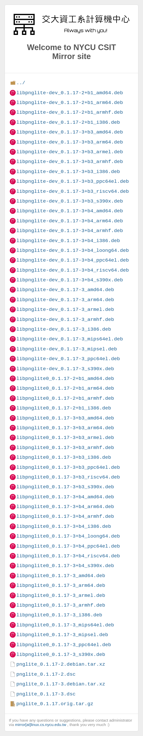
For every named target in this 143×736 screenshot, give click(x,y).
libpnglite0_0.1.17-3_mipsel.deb (62, 634)
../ (20, 82)
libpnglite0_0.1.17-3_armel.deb (60, 595)
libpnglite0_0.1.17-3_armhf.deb (60, 605)
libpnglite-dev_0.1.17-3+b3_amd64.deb (69, 132)
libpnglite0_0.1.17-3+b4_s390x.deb (65, 565)
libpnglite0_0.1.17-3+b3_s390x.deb (65, 486)
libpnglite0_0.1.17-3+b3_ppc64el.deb (68, 467)
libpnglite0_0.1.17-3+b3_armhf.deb (65, 447)
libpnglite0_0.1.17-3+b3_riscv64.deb (68, 477)
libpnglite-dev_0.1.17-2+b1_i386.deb (68, 122)
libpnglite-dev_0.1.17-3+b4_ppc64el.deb (72, 260)
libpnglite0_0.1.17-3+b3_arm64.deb (65, 427)
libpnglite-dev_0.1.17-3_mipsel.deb (66, 349)
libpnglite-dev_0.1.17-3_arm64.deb (65, 299)
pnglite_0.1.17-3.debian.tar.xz (60, 684)
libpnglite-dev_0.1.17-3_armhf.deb (65, 319)
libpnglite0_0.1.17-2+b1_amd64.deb (65, 378)
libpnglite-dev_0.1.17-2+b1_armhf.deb (69, 112)
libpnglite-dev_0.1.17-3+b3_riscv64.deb (72, 191)
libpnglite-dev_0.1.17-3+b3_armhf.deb (69, 161)
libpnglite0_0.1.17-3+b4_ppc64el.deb (68, 546)
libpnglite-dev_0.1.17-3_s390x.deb (65, 368)
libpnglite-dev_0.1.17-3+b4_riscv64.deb (72, 270)
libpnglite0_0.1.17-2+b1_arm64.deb (65, 388)
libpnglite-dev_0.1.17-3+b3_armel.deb (69, 151)
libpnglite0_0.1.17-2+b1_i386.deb (63, 408)
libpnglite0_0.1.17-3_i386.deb (59, 614)
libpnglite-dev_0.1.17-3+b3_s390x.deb (69, 201)
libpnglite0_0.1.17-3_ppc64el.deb (63, 644)
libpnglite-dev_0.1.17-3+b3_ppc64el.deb (72, 181)
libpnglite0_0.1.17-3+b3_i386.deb (63, 457)
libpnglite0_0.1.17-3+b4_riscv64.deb (68, 555)
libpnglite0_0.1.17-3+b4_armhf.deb (65, 516)
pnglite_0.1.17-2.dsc (45, 674)
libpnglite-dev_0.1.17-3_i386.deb (63, 329)
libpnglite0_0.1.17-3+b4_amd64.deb (65, 496)
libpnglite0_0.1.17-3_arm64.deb (60, 585)
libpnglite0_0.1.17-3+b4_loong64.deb (68, 536)
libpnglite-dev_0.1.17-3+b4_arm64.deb (69, 220)
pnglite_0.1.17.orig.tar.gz (54, 703)
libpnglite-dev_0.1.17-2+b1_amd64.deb (69, 92)
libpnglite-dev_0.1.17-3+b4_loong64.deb (72, 250)
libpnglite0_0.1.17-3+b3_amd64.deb (65, 418)
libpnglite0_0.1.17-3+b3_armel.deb (65, 437)
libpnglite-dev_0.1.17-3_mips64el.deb (69, 339)
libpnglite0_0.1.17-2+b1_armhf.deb (65, 398)
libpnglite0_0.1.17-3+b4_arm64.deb (65, 506)
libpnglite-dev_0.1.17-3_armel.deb (65, 309)
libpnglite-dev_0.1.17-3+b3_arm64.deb (69, 142)
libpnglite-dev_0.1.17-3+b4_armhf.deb (69, 230)
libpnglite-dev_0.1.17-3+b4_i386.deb (68, 240)
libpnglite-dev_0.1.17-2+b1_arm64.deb (69, 102)
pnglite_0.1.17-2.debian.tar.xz (60, 664)
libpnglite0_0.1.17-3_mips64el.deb (65, 625)
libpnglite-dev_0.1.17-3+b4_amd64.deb (69, 210)
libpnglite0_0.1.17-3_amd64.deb (60, 575)
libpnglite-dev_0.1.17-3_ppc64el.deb (68, 358)
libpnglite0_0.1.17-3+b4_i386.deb (63, 526)
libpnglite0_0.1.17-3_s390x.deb (60, 654)
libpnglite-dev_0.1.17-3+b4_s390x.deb (69, 279)
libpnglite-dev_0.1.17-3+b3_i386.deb (68, 171)
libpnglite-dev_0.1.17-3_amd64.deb (65, 289)
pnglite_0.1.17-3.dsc (45, 694)
